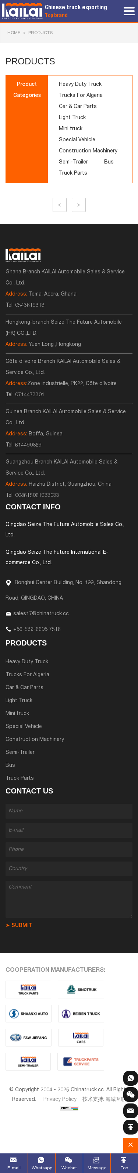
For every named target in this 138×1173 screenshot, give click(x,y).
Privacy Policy (60, 1099)
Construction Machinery (88, 151)
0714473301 (30, 395)
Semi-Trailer (73, 162)
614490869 (28, 445)
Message (97, 1168)
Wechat (69, 1168)
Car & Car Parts (78, 106)
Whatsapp (42, 1168)
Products (40, 33)
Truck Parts (73, 173)
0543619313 (30, 305)
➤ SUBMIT (19, 925)
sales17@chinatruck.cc (41, 614)
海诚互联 (116, 1099)
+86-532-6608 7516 (37, 629)
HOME (13, 33)
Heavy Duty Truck (80, 84)
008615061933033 (37, 495)
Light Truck (72, 118)
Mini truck (70, 129)
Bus (109, 162)
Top (124, 1168)
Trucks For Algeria (81, 95)
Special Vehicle (77, 140)
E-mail (14, 1168)
